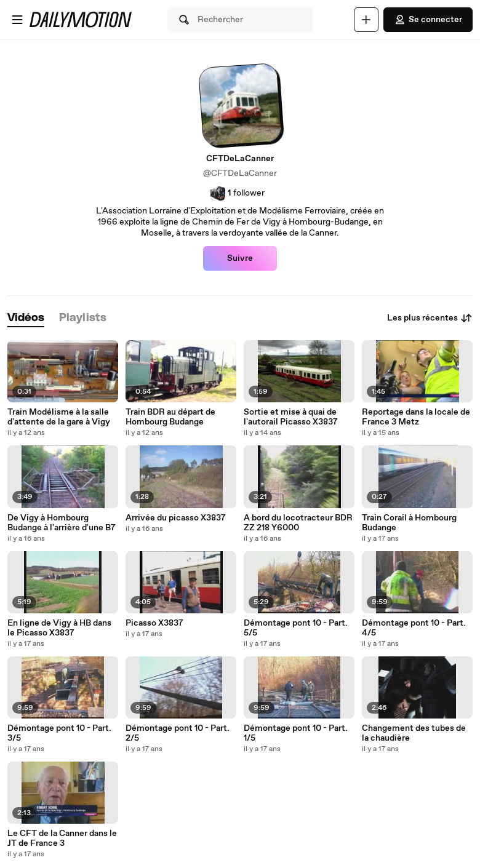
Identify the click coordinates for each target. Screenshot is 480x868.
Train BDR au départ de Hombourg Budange (170, 417)
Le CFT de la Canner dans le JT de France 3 (62, 838)
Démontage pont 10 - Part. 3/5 (59, 733)
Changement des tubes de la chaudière (414, 733)
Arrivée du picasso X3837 (176, 518)
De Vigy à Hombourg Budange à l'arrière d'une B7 (61, 523)
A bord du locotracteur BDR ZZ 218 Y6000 (298, 523)
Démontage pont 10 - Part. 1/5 (296, 733)
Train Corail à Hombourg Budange (409, 523)
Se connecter (428, 20)
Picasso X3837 (154, 623)
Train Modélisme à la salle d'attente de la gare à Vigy (58, 417)
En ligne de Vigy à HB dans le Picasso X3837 (59, 628)
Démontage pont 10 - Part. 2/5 (178, 733)
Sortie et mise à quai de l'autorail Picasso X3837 (291, 417)
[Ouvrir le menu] (17, 19)
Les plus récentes (430, 318)
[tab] (25, 318)
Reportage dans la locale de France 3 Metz (416, 417)
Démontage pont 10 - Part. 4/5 (414, 628)
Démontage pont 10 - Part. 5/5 (296, 628)
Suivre (240, 258)
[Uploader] (366, 19)
